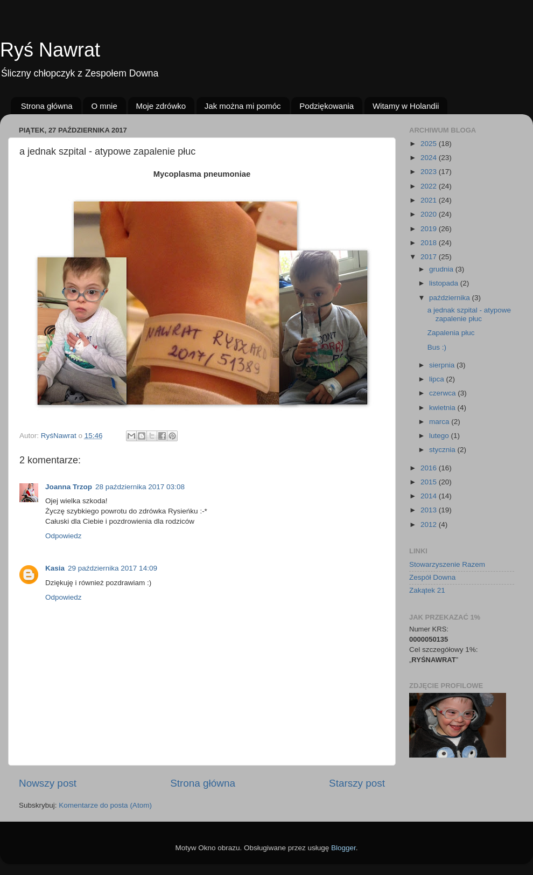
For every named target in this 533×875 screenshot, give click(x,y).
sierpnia (443, 365)
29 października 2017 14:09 (112, 568)
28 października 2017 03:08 (140, 487)
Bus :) (436, 347)
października (450, 298)
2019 (429, 229)
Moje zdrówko (161, 105)
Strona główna (47, 105)
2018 (429, 243)
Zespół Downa (432, 577)
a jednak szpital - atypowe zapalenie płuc (469, 314)
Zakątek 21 (427, 590)
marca (440, 422)
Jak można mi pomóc (243, 105)
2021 (429, 200)
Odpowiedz (63, 536)
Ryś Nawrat (50, 50)
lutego (440, 436)
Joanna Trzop (68, 487)
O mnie (104, 105)
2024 (429, 158)
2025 (429, 144)
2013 (429, 510)
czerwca (443, 393)
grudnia (442, 269)
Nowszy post (47, 783)
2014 (429, 496)
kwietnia (443, 408)
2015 (429, 482)
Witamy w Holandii (406, 105)
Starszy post (357, 783)
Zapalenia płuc (451, 333)
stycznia (443, 450)
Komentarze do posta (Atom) (105, 805)
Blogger (343, 848)
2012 (429, 524)
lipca (437, 379)
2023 (429, 172)
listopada (444, 283)
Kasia (55, 568)
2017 (429, 257)
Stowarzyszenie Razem (447, 564)
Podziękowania (326, 105)
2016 (429, 468)
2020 (429, 214)
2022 (429, 186)
